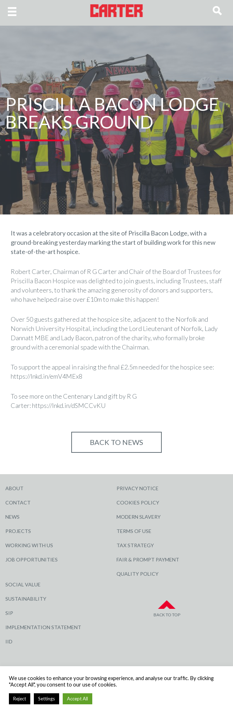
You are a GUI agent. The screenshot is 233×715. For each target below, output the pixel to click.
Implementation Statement (43, 627)
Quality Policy (137, 574)
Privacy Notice (137, 488)
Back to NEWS (116, 442)
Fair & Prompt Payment (147, 559)
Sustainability (25, 599)
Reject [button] (19, 698)
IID (8, 641)
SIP (9, 613)
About (14, 488)
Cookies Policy (137, 502)
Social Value (23, 584)
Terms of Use (133, 531)
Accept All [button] (77, 698)
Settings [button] (46, 698)
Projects (18, 531)
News (12, 517)
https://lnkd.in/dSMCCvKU (69, 405)
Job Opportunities (31, 559)
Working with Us (29, 545)
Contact (18, 502)
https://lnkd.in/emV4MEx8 (46, 376)
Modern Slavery (138, 517)
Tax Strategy (135, 545)
